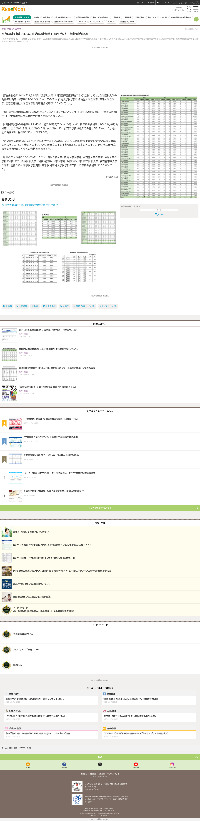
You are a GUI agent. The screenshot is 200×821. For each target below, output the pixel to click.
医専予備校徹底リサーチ (63, 17)
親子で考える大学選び (101, 17)
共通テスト (152, 17)
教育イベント (15, 711)
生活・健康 (112, 711)
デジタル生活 (15, 728)
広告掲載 (93, 774)
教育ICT (111, 694)
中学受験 (128, 17)
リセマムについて (113, 774)
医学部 (36, 17)
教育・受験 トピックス (85, 306)
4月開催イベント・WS (22, 21)
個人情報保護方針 (101, 776)
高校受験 (117, 17)
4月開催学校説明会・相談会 (181, 17)
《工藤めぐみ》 (112, 177)
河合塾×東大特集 (82, 17)
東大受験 (46, 17)
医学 (36, 306)
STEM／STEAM (96, 21)
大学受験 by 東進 (22, 17)
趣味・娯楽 (112, 728)
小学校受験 (139, 17)
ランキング (111, 21)
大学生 (66, 306)
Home (28, 767)
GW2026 (82, 21)
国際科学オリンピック (127, 21)
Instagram (171, 767)
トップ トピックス (109, 306)
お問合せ (84, 774)
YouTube (136, 767)
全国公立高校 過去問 (42, 21)
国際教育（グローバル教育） (63, 21)
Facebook (64, 767)
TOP (100, 757)
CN (182, 10)
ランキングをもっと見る (100, 508)
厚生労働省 (50, 306)
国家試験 (23, 306)
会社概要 (102, 774)
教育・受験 (13, 694)
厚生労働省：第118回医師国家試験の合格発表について (31, 205)
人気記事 (163, 17)
